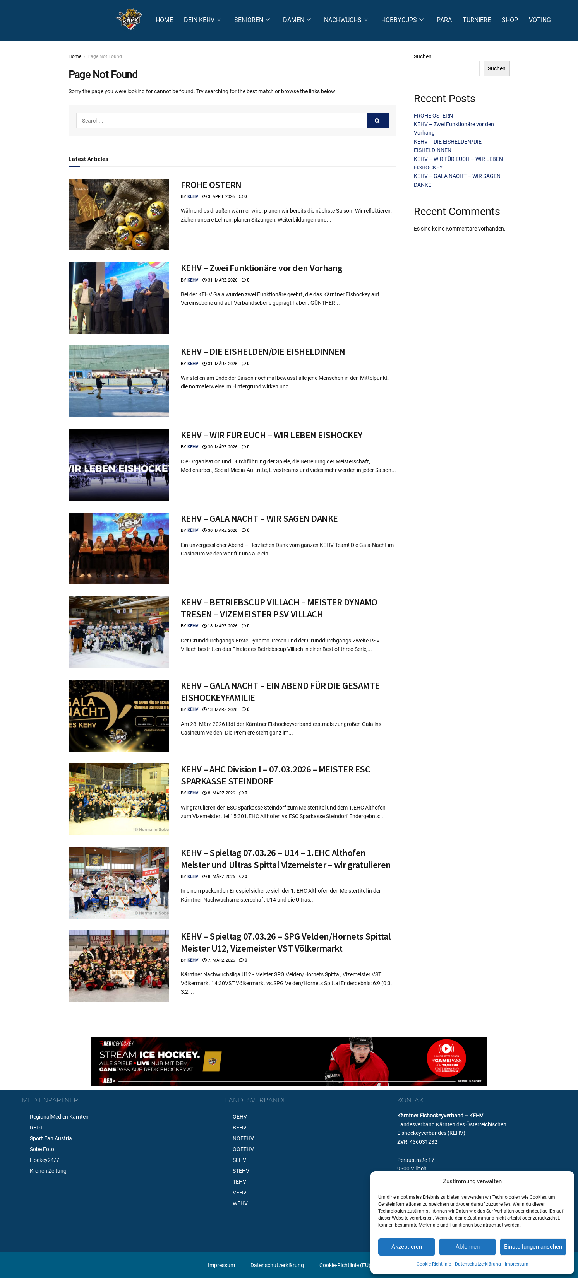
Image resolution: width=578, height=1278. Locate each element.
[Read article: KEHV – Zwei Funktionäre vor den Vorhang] (119, 298)
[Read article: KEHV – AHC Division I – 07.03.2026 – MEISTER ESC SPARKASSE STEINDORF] (119, 799)
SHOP (510, 20)
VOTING (540, 20)
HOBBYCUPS (402, 20)
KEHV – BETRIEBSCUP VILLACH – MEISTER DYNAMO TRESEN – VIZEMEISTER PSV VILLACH (279, 608)
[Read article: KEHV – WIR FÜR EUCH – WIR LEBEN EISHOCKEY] (119, 465)
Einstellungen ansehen (533, 1246)
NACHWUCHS (346, 20)
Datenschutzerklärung (478, 1264)
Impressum (516, 1264)
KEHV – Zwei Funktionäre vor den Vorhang (262, 268)
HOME (164, 20)
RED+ (36, 1127)
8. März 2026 (218, 793)
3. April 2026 (218, 196)
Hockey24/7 (44, 1160)
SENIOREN (252, 20)
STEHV (241, 1171)
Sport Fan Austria (51, 1138)
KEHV (192, 196)
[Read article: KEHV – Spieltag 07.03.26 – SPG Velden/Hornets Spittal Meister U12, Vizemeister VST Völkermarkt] (119, 966)
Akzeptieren (406, 1246)
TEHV (239, 1182)
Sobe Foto (42, 1149)
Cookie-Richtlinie (434, 1264)
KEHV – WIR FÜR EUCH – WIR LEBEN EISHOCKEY (271, 435)
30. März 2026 (219, 446)
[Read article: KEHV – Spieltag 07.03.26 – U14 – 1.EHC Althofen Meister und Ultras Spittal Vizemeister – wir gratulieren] (119, 883)
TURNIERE (477, 20)
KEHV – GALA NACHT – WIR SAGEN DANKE (259, 519)
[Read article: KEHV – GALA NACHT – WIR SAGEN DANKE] (119, 548)
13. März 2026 (219, 709)
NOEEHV (243, 1138)
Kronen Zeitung (48, 1171)
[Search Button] (378, 120)
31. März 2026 (219, 280)
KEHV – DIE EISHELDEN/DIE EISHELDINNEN (263, 351)
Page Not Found (104, 56)
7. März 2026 (218, 960)
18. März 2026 (219, 626)
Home (75, 56)
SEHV (239, 1160)
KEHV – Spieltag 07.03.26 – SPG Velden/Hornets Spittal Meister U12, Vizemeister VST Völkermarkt (286, 942)
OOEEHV (243, 1149)
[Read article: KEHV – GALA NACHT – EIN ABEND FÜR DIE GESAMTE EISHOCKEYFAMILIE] (119, 716)
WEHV (240, 1203)
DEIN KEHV (202, 20)
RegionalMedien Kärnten (59, 1117)
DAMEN (297, 20)
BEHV (240, 1127)
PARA (444, 20)
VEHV (240, 1192)
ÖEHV (240, 1117)
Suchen (423, 56)
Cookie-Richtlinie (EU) (344, 1265)
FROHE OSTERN (211, 185)
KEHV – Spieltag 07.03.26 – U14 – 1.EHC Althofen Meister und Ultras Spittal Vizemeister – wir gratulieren (286, 859)
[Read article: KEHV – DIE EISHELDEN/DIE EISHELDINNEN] (119, 381)
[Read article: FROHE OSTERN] (119, 215)
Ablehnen (468, 1246)
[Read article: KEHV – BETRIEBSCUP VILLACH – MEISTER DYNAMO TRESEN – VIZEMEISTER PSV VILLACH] (119, 632)
